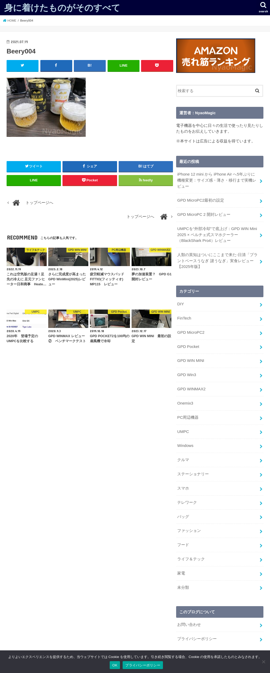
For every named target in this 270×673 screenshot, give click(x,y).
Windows (185, 441)
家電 (181, 567)
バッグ (183, 511)
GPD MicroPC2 (190, 330)
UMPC (183, 427)
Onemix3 (185, 399)
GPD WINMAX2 (191, 385)
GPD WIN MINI (190, 358)
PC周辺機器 (188, 413)
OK (114, 665)
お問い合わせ (189, 617)
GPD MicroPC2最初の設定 (200, 200)
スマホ (183, 483)
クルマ (183, 455)
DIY (180, 302)
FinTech (184, 316)
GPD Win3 (186, 372)
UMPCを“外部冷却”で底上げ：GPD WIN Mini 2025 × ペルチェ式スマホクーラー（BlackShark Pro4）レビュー (216, 233)
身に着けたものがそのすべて (62, 7)
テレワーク (187, 497)
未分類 (183, 581)
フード (183, 539)
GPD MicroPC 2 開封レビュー (203, 214)
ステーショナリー (193, 469)
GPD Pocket (188, 344)
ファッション (189, 525)
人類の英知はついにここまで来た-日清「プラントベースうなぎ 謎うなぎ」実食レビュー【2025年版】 (217, 259)
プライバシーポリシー (197, 631)
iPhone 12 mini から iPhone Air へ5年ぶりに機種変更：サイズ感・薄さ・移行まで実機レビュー (217, 180)
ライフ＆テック (191, 553)
